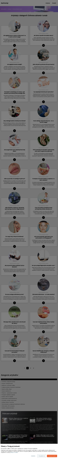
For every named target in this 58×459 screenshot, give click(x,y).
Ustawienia (33, 455)
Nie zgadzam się (42, 455)
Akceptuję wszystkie (52, 455)
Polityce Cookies (14, 452)
